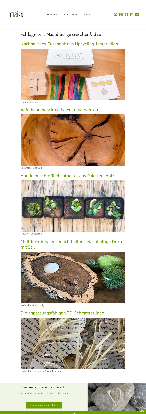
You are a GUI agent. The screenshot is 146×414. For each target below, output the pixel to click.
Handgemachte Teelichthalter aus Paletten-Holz (67, 176)
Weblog (87, 14)
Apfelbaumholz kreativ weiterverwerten (59, 110)
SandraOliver (70, 14)
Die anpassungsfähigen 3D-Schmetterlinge (62, 313)
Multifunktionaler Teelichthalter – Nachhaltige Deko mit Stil (71, 244)
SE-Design (52, 14)
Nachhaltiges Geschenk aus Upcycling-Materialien (69, 44)
